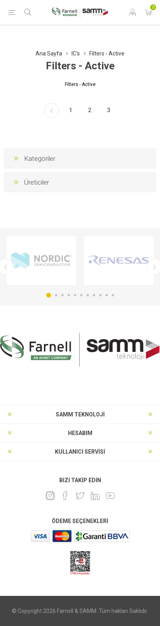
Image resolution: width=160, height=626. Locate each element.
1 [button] (48, 295)
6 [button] (81, 295)
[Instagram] (50, 495)
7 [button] (88, 295)
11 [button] (113, 295)
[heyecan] (80, 495)
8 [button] (94, 295)
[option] (41, 260)
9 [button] (100, 295)
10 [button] (106, 295)
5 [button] (75, 295)
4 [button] (69, 295)
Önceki (51, 110)
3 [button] (62, 295)
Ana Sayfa (49, 53)
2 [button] (56, 295)
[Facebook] (65, 495)
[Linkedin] (95, 495)
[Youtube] (110, 495)
